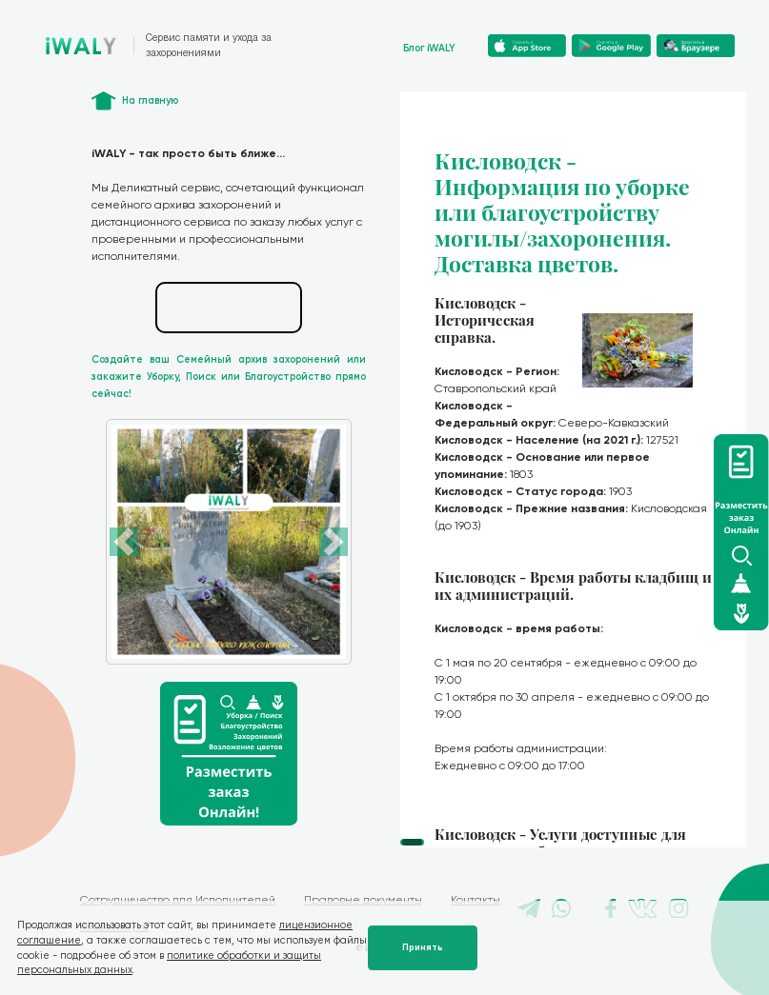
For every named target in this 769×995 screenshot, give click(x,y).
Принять (422, 947)
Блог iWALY (429, 48)
